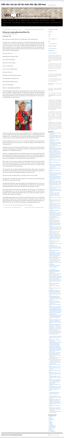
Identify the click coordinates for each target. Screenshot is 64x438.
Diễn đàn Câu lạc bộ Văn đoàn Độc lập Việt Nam (23, 4)
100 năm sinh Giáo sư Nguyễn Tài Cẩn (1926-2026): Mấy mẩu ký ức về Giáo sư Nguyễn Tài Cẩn (55, 381)
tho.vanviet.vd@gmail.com (52, 43)
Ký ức (50, 330)
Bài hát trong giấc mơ (52, 293)
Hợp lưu (50, 423)
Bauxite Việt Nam (52, 416)
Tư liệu (32, 20)
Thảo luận (36, 20)
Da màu (50, 417)
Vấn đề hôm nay (11, 20)
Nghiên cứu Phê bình (25, 20)
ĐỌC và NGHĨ (51, 352)
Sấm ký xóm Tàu (52, 405)
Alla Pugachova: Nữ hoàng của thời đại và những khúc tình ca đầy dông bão (55, 143)
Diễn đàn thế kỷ (52, 419)
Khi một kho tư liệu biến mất (54, 210)
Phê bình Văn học (52, 427)
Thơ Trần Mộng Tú (52, 304)
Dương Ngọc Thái (20, 205)
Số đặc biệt (5, 20)
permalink (30, 205)
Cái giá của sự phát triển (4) (53, 229)
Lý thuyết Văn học (52, 425)
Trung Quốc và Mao (52, 170)
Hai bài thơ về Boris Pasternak (54, 250)
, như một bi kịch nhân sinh (55, 362)
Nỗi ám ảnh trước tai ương (53, 137)
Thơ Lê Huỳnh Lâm (52, 370)
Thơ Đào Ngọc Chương (53, 384)
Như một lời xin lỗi (52, 195)
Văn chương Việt (52, 431)
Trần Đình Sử (51, 430)
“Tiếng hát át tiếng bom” (53, 201)
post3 (16, 33)
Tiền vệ (50, 429)
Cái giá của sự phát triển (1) (53, 283)
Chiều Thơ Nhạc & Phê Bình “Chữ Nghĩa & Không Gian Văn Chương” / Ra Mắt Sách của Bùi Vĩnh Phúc (55, 177)
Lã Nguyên (51, 424)
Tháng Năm (51, 290)
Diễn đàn (50, 418)
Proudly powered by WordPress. (55, 434)
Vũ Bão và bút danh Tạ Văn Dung (54, 145)
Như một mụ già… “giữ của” (54, 339)
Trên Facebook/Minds (16, 22)
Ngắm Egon (51, 372)
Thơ (19, 20)
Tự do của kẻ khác (52, 162)
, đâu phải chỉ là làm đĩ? (54, 217)
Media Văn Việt (36, 22)
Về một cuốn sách (52, 364)
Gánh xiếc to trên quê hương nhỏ (54, 302)
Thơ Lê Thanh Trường (53, 159)
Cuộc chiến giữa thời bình (53, 168)
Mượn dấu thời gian (52, 426)
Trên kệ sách (46, 22)
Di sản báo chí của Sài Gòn (53, 208)
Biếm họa (23, 22)
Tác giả (4, 25)
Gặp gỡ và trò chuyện (7, 22)
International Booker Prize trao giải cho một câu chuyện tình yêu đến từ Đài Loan (55, 388)
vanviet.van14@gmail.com (52, 38)
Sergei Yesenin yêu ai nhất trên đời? (55, 312)
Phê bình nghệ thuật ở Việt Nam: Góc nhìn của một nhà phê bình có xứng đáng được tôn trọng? (54, 297)
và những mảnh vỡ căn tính (55, 411)
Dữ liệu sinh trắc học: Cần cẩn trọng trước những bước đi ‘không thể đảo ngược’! (55, 277)
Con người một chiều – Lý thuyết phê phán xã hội (12, 29)
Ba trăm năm (51, 219)
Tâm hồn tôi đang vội (52, 373)
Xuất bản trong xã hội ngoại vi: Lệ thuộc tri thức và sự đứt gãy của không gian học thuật (55, 321)
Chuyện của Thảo (52, 172)
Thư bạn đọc (29, 22)
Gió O (50, 420)
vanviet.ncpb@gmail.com (52, 48)
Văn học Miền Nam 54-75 (44, 20)
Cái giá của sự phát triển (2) (53, 262)
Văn (16, 20)
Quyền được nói (55, 265)
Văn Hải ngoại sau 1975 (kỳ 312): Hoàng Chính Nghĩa (34, 29)
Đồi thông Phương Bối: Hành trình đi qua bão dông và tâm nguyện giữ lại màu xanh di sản (55, 316)
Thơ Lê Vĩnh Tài (52, 285)
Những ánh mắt (51, 199)
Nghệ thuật (53, 20)
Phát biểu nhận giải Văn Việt (55, 22)
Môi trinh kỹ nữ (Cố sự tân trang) (54, 132)
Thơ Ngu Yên (51, 329)
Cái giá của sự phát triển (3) (53, 243)
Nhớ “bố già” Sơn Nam (53, 197)
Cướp (50, 245)
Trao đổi (41, 22)
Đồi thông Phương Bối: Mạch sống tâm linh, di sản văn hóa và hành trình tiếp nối (55, 149)
